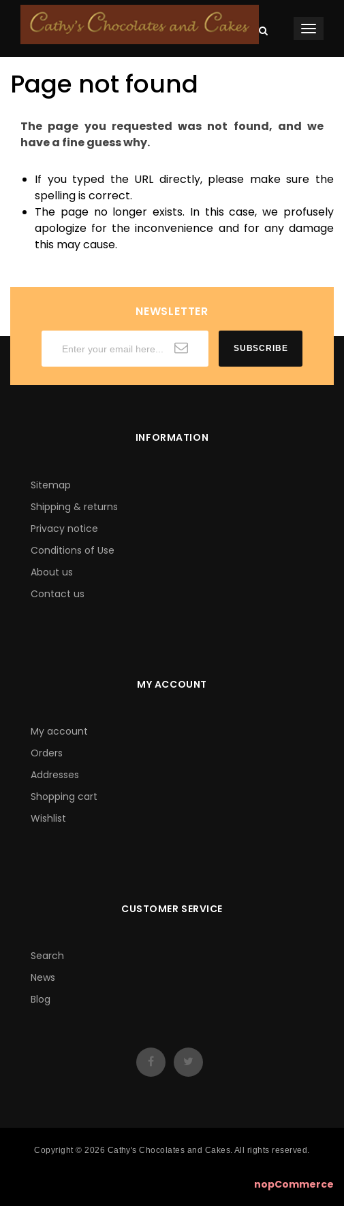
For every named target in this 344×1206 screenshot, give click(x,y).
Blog (40, 999)
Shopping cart (64, 796)
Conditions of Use (72, 550)
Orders (47, 753)
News (43, 977)
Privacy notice (64, 528)
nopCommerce (294, 1184)
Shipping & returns (74, 507)
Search (47, 955)
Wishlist (48, 818)
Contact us (57, 594)
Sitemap (51, 485)
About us (52, 572)
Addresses (55, 775)
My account (59, 731)
